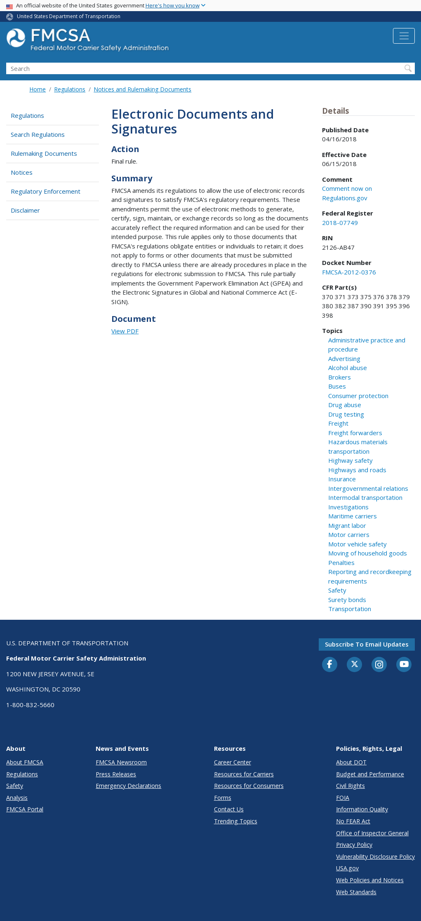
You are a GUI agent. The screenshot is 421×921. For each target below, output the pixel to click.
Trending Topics (235, 821)
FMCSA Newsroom (121, 762)
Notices (22, 172)
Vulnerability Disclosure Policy (375, 856)
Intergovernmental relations (368, 488)
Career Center (232, 762)
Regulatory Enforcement (45, 191)
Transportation (349, 609)
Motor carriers (348, 534)
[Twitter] (354, 664)
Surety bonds (347, 599)
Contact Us (229, 809)
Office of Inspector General (372, 833)
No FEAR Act (353, 821)
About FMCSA (24, 762)
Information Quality (362, 809)
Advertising (344, 358)
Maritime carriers (352, 516)
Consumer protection (358, 395)
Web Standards (356, 892)
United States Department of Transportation (68, 16)
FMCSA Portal (24, 809)
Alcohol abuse (347, 367)
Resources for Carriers (244, 774)
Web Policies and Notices (370, 880)
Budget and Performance (370, 774)
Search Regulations (38, 134)
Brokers (339, 377)
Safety (337, 590)
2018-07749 (340, 222)
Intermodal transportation (365, 497)
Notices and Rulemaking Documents (142, 89)
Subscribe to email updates (367, 644)
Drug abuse (344, 405)
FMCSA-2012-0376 (349, 272)
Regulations (69, 89)
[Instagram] (379, 665)
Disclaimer (25, 210)
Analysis (17, 797)
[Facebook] (330, 665)
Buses (337, 386)
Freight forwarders (355, 433)
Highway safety (350, 460)
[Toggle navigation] (404, 36)
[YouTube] (404, 665)
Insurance (342, 479)
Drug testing (346, 414)
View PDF (125, 331)
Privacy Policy (354, 844)
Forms (222, 797)
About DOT (351, 762)
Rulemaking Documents (44, 153)
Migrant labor (347, 525)
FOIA (342, 797)
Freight (338, 423)
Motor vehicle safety (357, 544)
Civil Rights (350, 786)
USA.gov (347, 868)
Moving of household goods (367, 553)
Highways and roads (357, 470)
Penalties (341, 562)
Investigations (348, 507)
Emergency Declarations (128, 786)
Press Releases (116, 774)
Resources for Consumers (249, 786)
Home (37, 89)
